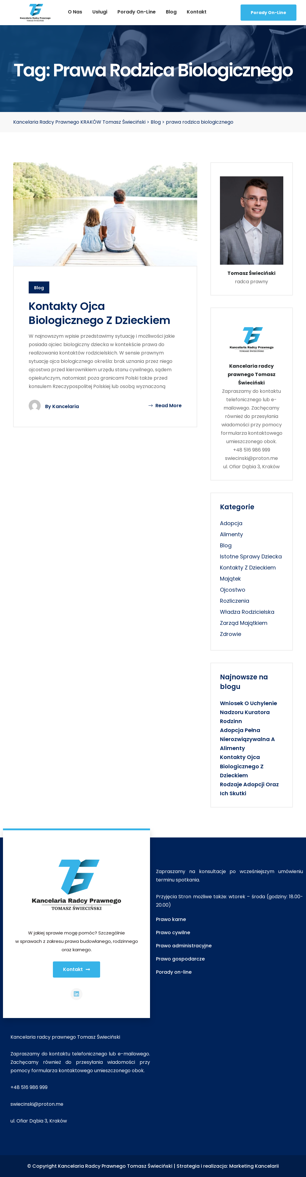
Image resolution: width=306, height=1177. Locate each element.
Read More (165, 405)
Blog (171, 11)
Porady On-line (268, 13)
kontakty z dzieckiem (248, 567)
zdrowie (230, 634)
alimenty (231, 534)
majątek (230, 578)
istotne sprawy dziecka (251, 556)
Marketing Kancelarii (254, 1166)
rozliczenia (234, 601)
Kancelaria (65, 406)
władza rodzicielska (247, 612)
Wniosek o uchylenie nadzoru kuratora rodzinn (248, 712)
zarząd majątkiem (243, 623)
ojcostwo (232, 589)
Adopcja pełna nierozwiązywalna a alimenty (247, 739)
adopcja (231, 523)
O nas (75, 11)
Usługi (99, 11)
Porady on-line (136, 11)
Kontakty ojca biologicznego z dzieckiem (99, 313)
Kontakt (196, 11)
